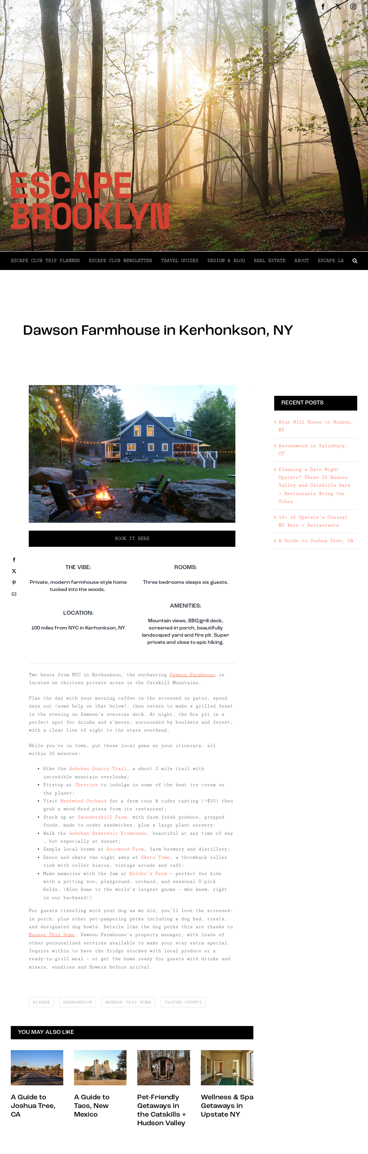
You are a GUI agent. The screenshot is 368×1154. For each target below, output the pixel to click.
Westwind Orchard (83, 801)
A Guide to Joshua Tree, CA (33, 1106)
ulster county (183, 1002)
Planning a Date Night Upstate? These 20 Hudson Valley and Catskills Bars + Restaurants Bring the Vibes (314, 486)
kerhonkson (77, 1002)
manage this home (128, 1002)
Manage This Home (52, 935)
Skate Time (155, 857)
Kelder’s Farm (148, 873)
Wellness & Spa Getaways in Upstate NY (227, 1106)
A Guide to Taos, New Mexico (92, 1106)
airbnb (41, 1002)
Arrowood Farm (125, 849)
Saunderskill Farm (102, 817)
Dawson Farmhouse (193, 675)
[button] (355, 261)
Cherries (86, 785)
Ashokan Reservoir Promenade (108, 833)
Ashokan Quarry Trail (97, 768)
